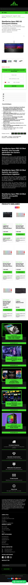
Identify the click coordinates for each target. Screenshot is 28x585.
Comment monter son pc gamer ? (14, 359)
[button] (4, 13)
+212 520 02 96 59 (8, 549)
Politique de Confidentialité (7, 523)
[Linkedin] (21, 133)
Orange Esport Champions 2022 (14, 382)
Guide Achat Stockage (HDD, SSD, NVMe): (14, 337)
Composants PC (5, 538)
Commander (7, 234)
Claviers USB (15, 137)
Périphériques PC (8, 16)
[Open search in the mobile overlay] (14, 9)
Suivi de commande (6, 529)
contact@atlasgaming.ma (9, 551)
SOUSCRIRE (7, 569)
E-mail (3, 563)
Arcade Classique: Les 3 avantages (14, 404)
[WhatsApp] (24, 133)
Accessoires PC (5, 536)
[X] (12, 133)
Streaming (4, 541)
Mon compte (4, 526)
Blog (3, 531)
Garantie (3, 520)
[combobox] (7, 82)
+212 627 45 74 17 (8, 550)
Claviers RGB (9, 137)
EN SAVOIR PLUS (14, 343)
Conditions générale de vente (8, 518)
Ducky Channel (19, 224)
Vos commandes (5, 528)
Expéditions (4, 521)
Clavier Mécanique (17, 136)
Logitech (5, 224)
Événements (14, 380)
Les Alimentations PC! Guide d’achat (14, 426)
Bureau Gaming (5, 544)
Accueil (3, 16)
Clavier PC (15, 16)
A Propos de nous (5, 517)
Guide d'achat (14, 335)
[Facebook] (15, 133)
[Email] (18, 133)
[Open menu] (25, 12)
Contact (3, 532)
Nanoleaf (4, 542)
